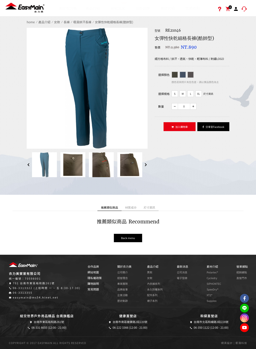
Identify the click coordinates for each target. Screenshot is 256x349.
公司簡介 (122, 272)
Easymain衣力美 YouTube (244, 327)
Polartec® (212, 272)
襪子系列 (152, 301)
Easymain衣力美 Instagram (244, 317)
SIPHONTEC (214, 283)
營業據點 (192, 8)
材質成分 (131, 207)
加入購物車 (179, 127)
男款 (149, 272)
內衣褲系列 (153, 283)
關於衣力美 (68, 8)
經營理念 (122, 278)
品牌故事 (122, 289)
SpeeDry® (212, 289)
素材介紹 (168, 8)
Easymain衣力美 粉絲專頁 (244, 298)
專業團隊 (122, 283)
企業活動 (122, 295)
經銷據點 (241, 272)
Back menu (128, 238)
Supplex (211, 301)
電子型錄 (182, 278)
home (31, 22)
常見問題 (93, 289)
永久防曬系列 (155, 289)
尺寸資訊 (208, 94)
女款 (57, 22)
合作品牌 (143, 8)
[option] (87, 88)
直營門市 (241, 278)
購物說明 (93, 283)
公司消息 (182, 272)
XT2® (209, 295)
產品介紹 (93, 8)
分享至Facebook (213, 127)
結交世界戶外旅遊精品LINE (244, 308)
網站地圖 (93, 272)
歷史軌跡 (122, 301)
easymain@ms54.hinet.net (35, 297)
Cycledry (212, 278)
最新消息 (119, 6)
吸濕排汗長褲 (82, 22)
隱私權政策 (94, 278)
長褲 (67, 22)
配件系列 (152, 295)
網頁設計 (227, 343)
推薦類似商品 (109, 207)
